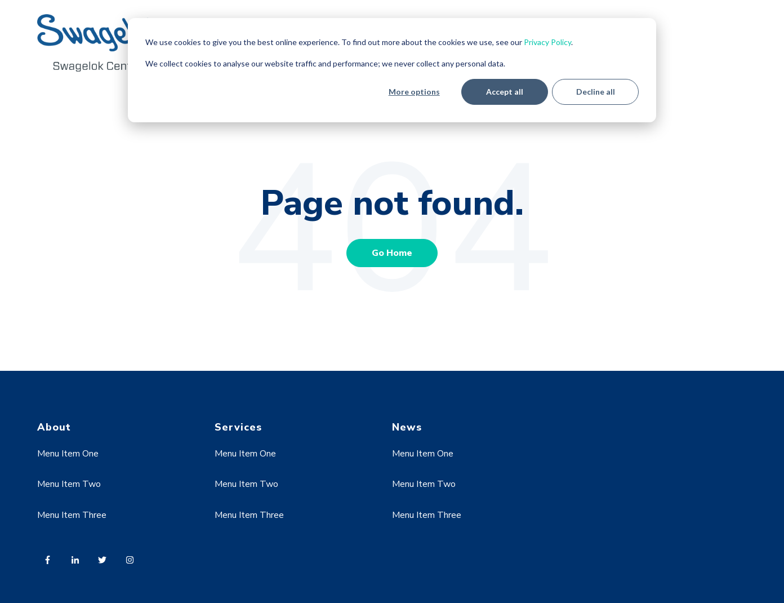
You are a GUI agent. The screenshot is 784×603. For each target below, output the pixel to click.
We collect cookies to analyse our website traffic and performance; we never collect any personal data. (325, 63)
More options (414, 91)
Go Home (392, 253)
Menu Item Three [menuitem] (71, 515)
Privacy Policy (547, 42)
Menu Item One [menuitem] (68, 453)
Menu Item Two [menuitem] (69, 484)
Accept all (504, 91)
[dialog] (392, 70)
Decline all (595, 91)
